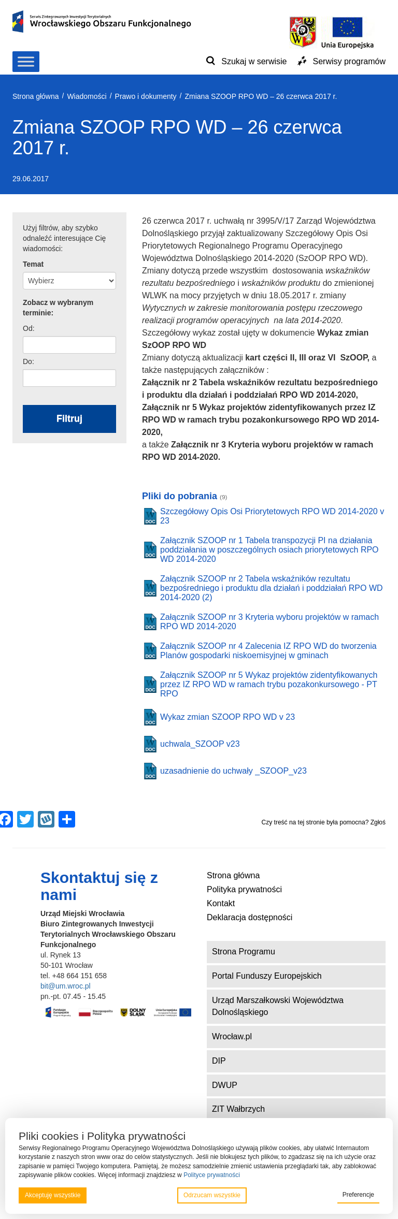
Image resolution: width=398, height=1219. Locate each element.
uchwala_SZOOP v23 (200, 743)
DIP (219, 1060)
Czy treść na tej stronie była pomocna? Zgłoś (324, 822)
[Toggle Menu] (26, 61)
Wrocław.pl (232, 1036)
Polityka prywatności (244, 889)
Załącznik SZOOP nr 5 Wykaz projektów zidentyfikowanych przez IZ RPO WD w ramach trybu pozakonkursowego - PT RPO (268, 684)
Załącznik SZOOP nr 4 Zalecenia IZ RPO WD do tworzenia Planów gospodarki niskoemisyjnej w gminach (268, 651)
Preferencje (358, 1194)
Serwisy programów (349, 61)
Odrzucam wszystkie (211, 1195)
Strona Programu (243, 951)
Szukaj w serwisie (254, 61)
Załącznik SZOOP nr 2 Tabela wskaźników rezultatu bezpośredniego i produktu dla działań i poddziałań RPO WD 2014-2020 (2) (271, 588)
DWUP (224, 1085)
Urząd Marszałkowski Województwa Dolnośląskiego (278, 1006)
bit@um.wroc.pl (65, 986)
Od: (29, 328)
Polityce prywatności (211, 1175)
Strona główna (233, 875)
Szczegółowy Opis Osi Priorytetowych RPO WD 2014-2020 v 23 (272, 516)
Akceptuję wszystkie (52, 1195)
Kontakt (221, 903)
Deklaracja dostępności (249, 917)
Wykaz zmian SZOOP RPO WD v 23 (227, 717)
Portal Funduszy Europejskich (267, 975)
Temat (33, 264)
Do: (28, 361)
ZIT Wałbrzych (238, 1109)
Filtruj (69, 418)
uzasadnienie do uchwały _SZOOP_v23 (233, 770)
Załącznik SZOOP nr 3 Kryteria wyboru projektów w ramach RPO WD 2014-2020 (269, 622)
